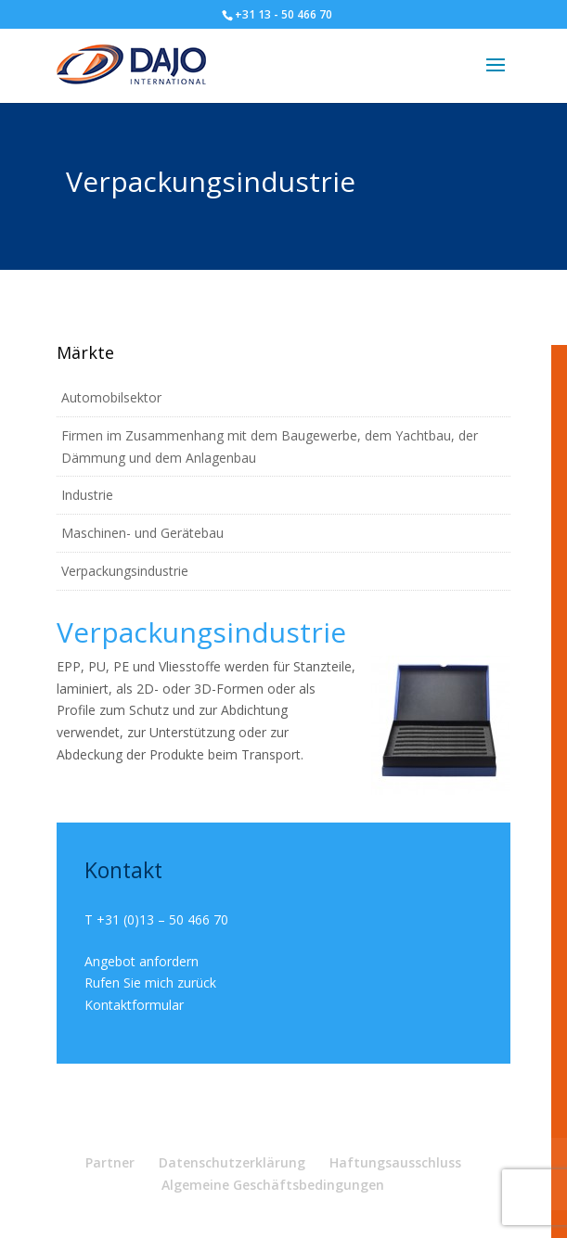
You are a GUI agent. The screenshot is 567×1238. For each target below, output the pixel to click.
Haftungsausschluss (395, 1162)
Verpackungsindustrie (124, 571)
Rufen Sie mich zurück (150, 982)
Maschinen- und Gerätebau (142, 533)
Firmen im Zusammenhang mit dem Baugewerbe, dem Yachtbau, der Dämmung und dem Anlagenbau (269, 446)
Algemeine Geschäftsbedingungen (272, 1184)
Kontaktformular (134, 1005)
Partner (110, 1162)
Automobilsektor (111, 397)
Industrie (87, 495)
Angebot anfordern (141, 961)
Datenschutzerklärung (232, 1162)
